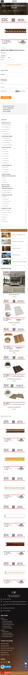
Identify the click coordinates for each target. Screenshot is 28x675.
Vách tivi (14, 177)
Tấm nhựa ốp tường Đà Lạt (7, 627)
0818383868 (7, 672)
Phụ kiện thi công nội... (14, 210)
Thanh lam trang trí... (14, 203)
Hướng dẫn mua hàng (5, 654)
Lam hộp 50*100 (14, 169)
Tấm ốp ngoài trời (14, 199)
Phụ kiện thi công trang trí (7, 621)
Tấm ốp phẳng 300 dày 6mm (14, 140)
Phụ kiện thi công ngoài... (14, 212)
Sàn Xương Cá (14, 131)
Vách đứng (14, 182)
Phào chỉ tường (14, 214)
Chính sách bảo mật (4, 652)
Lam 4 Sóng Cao (14, 158)
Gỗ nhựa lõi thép (14, 205)
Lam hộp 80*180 (14, 171)
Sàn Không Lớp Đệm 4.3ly (14, 124)
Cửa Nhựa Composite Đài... (14, 192)
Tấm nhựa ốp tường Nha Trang (8, 624)
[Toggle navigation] (2, 1)
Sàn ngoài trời (14, 196)
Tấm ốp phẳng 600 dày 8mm (14, 145)
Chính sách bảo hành (5, 643)
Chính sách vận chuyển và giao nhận (7, 648)
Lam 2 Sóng (14, 149)
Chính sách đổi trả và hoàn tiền (6, 650)
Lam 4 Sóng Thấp (14, 156)
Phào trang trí (4, 619)
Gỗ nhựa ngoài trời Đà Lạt (7, 636)
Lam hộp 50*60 (14, 167)
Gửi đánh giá (6, 97)
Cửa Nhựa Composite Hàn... (14, 190)
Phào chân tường (14, 221)
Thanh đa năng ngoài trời (14, 201)
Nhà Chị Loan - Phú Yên (16, 248)
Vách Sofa (14, 180)
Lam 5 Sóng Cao (14, 163)
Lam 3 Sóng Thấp (14, 153)
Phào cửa (14, 219)
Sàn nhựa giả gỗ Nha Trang (7, 623)
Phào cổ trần (14, 217)
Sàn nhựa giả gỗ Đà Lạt (6, 626)
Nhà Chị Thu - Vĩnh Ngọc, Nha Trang (18, 234)
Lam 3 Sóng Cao (14, 151)
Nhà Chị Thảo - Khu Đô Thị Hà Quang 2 (19, 261)
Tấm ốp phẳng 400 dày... (14, 142)
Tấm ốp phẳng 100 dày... (14, 138)
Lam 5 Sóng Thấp (14, 160)
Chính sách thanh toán (5, 645)
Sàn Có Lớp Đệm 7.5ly (14, 133)
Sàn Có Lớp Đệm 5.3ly (14, 127)
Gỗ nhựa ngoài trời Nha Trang (7, 634)
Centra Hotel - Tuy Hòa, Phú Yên (18, 241)
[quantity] (11, 60)
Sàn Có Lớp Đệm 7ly (14, 129)
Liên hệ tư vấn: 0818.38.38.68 (14, 65)
